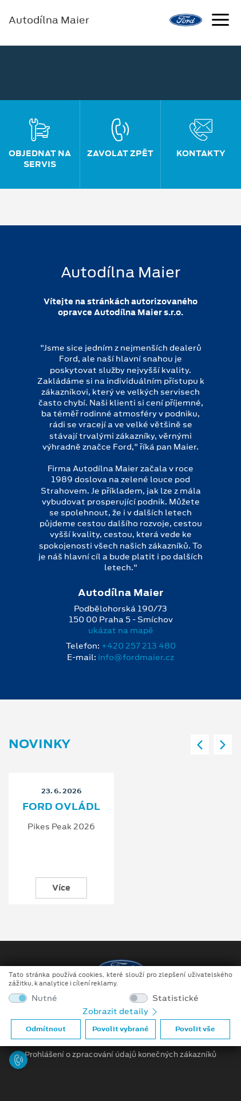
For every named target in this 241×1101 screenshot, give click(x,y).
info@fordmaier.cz (136, 657)
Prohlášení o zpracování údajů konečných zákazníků (120, 1055)
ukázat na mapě (120, 630)
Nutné (44, 998)
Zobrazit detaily (120, 1011)
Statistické (175, 998)
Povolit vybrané (120, 1029)
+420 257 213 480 (138, 645)
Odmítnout (46, 1029)
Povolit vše (195, 1029)
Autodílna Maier (49, 20)
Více (61, 887)
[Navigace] (220, 21)
